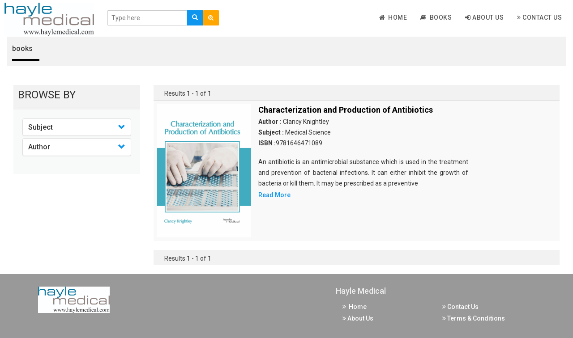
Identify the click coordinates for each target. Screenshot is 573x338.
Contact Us (539, 17)
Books (436, 17)
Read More (274, 195)
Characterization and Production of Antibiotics (345, 109)
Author (39, 147)
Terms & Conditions (473, 318)
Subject (40, 127)
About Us (484, 17)
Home (393, 17)
